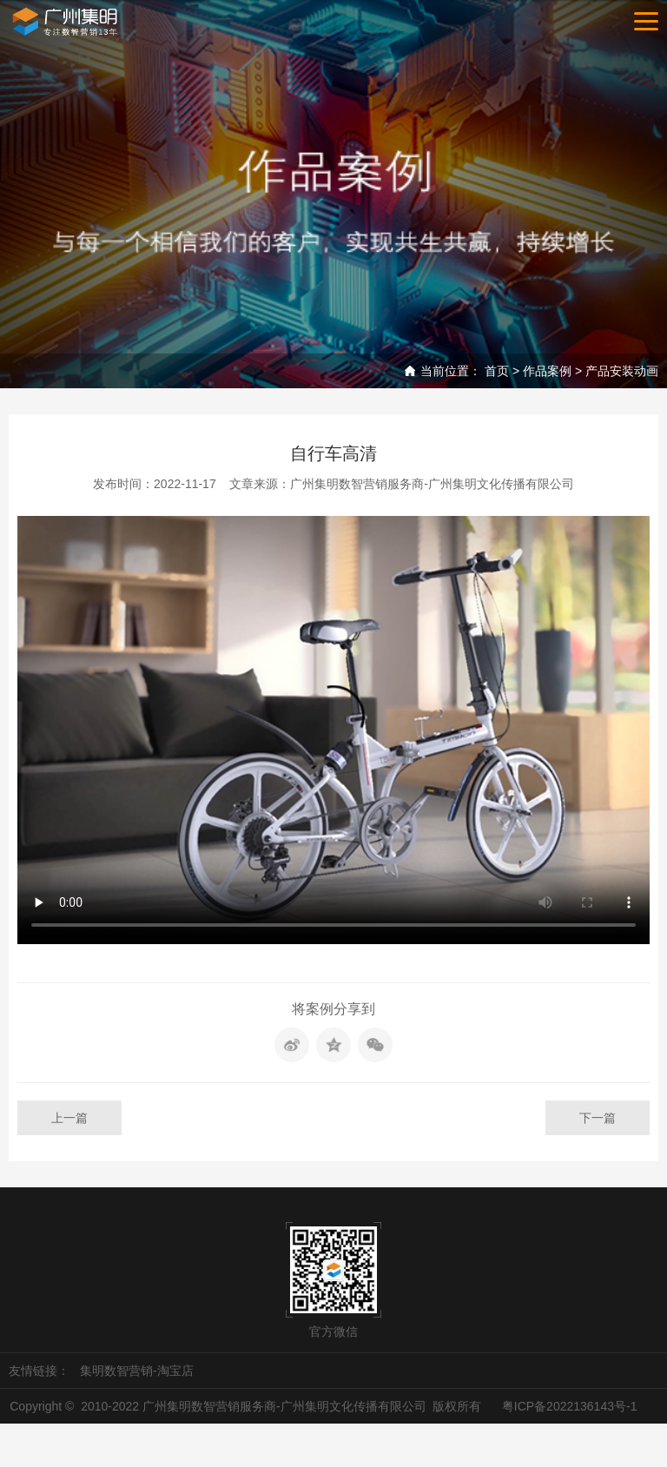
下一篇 (597, 1118)
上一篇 (69, 1118)
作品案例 (547, 371)
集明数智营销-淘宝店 (137, 1371)
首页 (497, 371)
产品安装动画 (621, 371)
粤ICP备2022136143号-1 (569, 1406)
